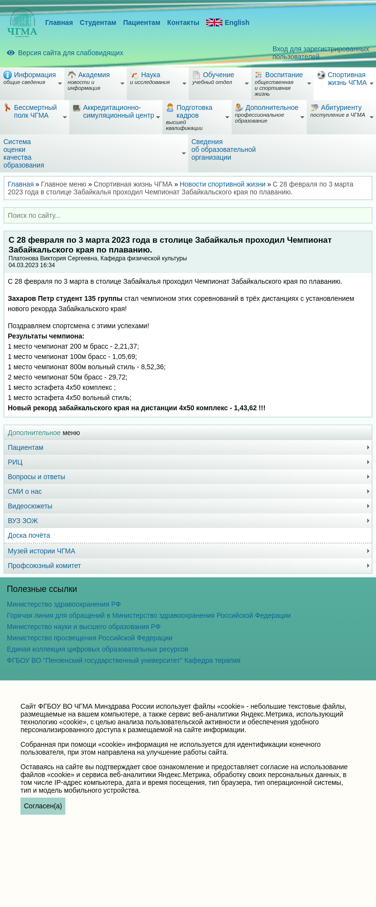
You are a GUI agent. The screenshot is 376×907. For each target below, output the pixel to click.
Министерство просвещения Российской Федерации (90, 638)
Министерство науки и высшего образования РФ (83, 627)
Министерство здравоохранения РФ (64, 604)
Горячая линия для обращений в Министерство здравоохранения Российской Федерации (149, 615)
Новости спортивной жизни (222, 184)
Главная (59, 22)
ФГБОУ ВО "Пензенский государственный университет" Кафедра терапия (123, 660)
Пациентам (141, 22)
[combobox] (188, 215)
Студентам (98, 22)
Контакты (183, 22)
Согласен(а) (43, 806)
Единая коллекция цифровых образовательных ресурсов (97, 649)
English (228, 23)
